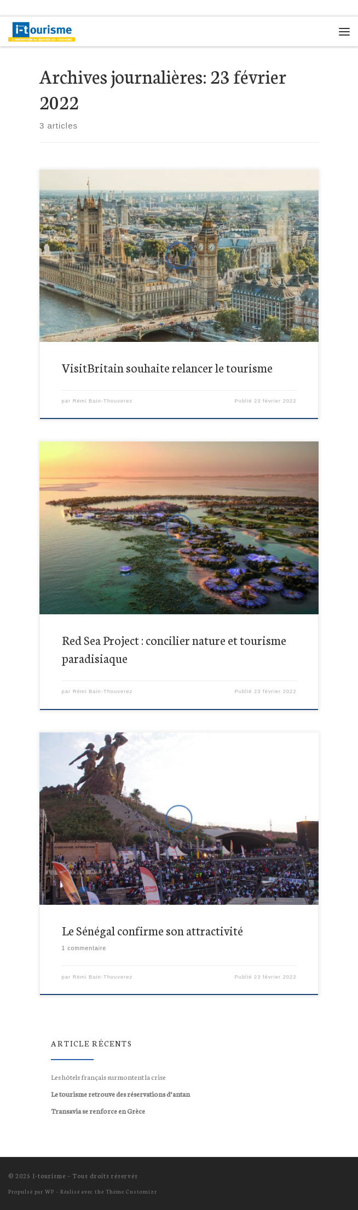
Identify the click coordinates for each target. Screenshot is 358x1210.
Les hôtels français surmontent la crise (108, 1076)
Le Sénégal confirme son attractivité (152, 930)
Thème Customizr (131, 1191)
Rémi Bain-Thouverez (103, 401)
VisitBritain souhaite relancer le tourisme (167, 367)
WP (49, 1191)
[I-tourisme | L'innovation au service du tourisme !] (41, 29)
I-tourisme (49, 1175)
